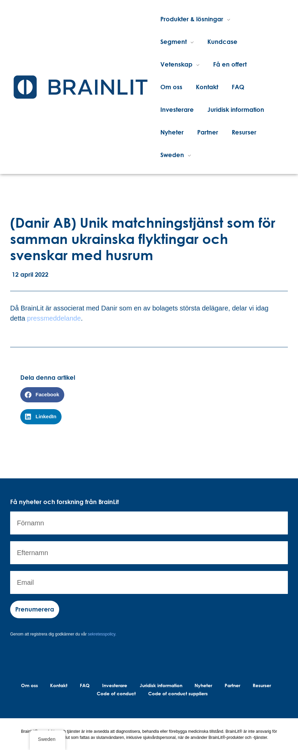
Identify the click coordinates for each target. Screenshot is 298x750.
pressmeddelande (54, 318)
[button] (42, 394)
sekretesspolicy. (102, 634)
